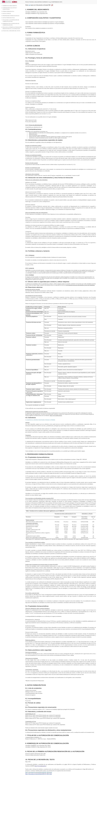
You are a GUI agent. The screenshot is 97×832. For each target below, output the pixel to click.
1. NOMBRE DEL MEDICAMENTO (9, 5)
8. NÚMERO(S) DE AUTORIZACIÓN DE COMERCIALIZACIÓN (10, 24)
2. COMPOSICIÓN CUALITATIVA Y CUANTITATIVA (9, 8)
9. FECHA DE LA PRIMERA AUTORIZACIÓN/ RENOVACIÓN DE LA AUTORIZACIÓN (12, 28)
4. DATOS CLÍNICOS (6, 13)
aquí (29, 5)
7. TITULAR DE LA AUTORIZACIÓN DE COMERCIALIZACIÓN (10, 20)
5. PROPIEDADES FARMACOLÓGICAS (10, 15)
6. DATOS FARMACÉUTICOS (8, 17)
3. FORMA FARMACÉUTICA (8, 11)
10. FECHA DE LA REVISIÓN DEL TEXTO (11, 30)
